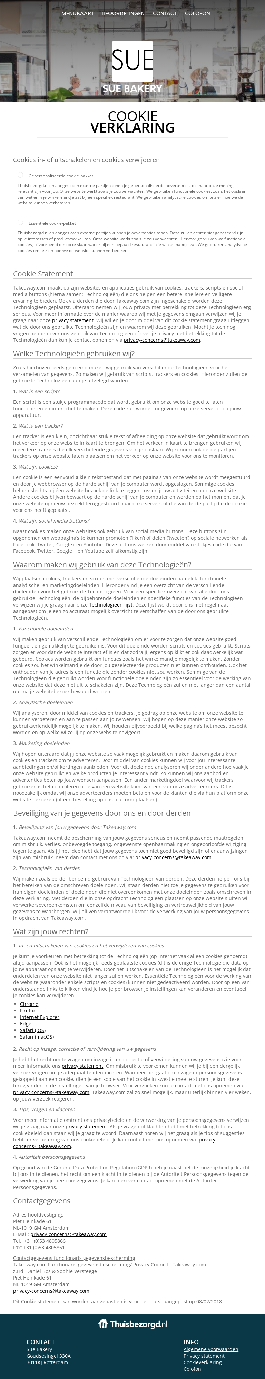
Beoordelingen (123, 13)
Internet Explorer (39, 1017)
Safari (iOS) (33, 1030)
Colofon (192, 1369)
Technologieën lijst (110, 604)
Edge (25, 1023)
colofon (197, 13)
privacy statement (73, 320)
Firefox (28, 1010)
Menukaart (77, 13)
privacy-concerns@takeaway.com (162, 340)
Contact (165, 13)
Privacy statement (204, 1355)
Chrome (29, 1004)
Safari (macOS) (37, 1036)
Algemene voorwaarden (211, 1349)
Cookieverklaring (203, 1362)
